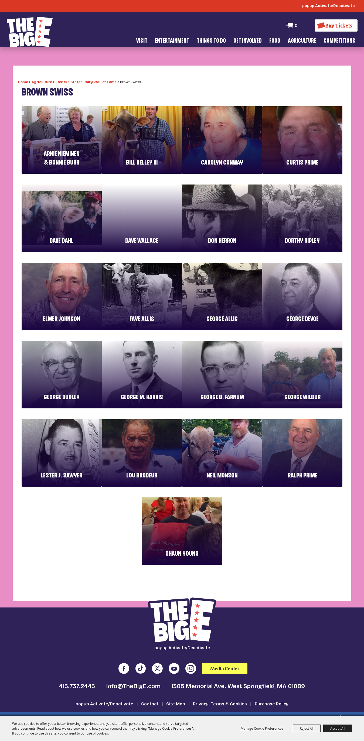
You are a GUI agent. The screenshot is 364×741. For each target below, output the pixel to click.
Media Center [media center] (224, 656)
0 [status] (294, 25)
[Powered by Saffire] (338, 706)
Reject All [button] (307, 728)
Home (23, 69)
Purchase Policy (271, 691)
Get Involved (247, 41)
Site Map (175, 691)
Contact (149, 691)
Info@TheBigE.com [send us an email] (133, 673)
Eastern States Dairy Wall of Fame (86, 69)
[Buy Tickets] (335, 25)
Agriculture (302, 41)
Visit (141, 41)
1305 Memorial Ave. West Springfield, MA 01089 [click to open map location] (238, 673)
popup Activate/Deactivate (104, 691)
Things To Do (211, 41)
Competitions (339, 41)
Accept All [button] (337, 728)
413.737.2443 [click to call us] (77, 673)
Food (274, 41)
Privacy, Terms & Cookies (220, 691)
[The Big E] (30, 29)
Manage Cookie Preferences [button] (262, 728)
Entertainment (172, 41)
